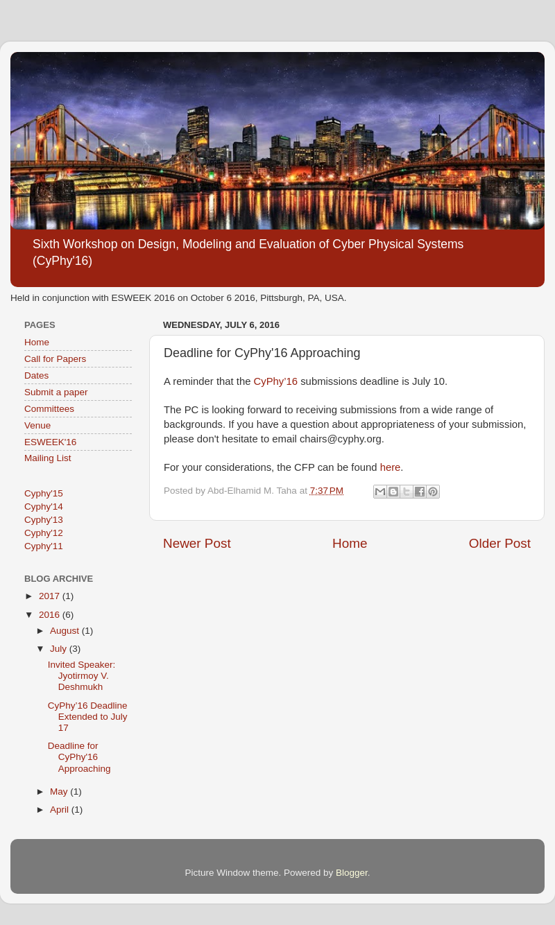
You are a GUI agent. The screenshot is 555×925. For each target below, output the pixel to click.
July (59, 648)
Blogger (352, 872)
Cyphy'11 (43, 546)
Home (349, 543)
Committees (49, 409)
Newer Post (197, 543)
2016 (50, 615)
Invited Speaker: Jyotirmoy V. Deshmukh (82, 675)
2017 (50, 596)
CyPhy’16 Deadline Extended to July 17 (88, 716)
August (66, 630)
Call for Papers (55, 359)
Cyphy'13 (43, 520)
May (60, 791)
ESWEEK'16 (50, 442)
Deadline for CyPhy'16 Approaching (79, 757)
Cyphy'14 (43, 506)
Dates (36, 375)
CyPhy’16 (276, 381)
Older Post (500, 543)
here (390, 467)
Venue (37, 425)
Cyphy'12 (43, 533)
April (60, 809)
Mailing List (47, 458)
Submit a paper (56, 392)
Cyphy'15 (43, 493)
